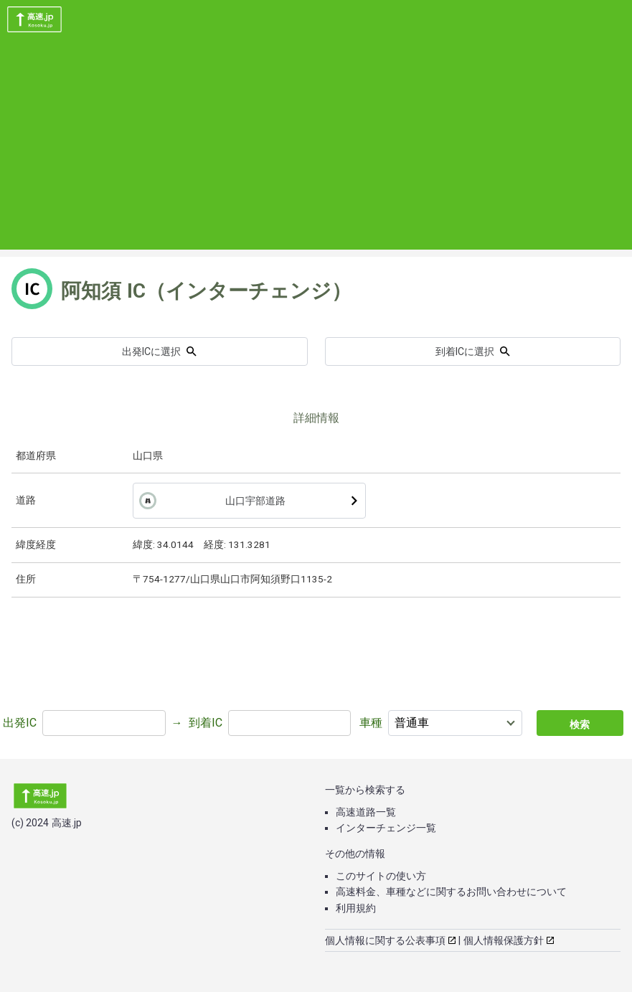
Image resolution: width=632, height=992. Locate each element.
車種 (370, 722)
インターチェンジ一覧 (386, 827)
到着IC (205, 722)
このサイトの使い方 (381, 876)
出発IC (20, 722)
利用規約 (356, 908)
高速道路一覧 (366, 812)
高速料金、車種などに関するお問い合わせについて (451, 891)
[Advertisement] (316, 149)
